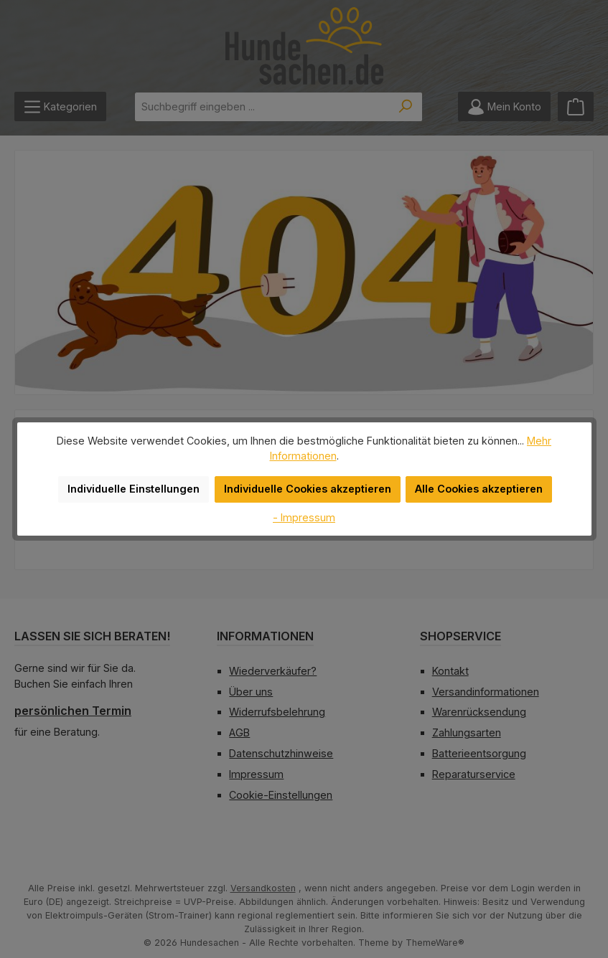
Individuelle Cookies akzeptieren (308, 481)
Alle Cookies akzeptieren (473, 481)
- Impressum (304, 509)
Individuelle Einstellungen (141, 481)
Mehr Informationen (524, 447)
